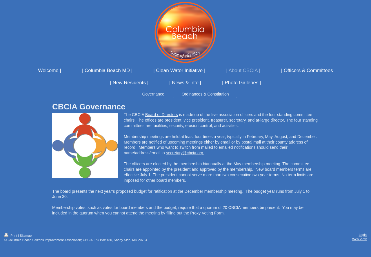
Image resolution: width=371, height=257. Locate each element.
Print (11, 235)
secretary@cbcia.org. (185, 152)
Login (363, 234)
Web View (359, 239)
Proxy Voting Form (206, 213)
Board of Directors (161, 114)
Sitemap (26, 235)
